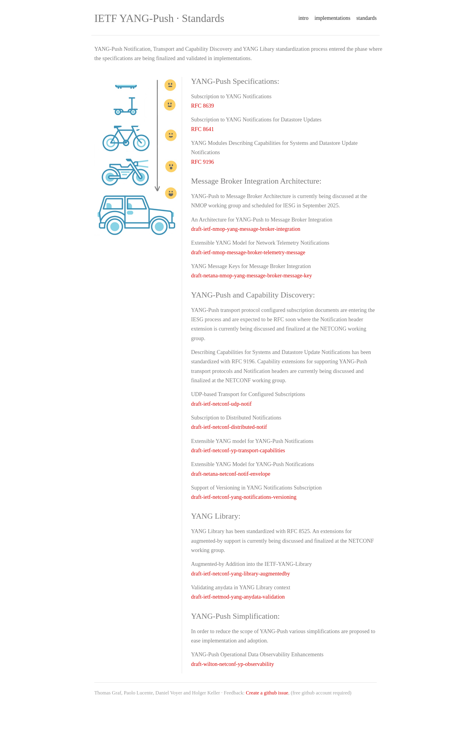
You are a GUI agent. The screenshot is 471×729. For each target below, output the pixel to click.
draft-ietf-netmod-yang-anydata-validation (238, 597)
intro (303, 18)
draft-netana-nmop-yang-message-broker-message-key (251, 276)
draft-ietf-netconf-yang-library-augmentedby (240, 574)
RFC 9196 (202, 162)
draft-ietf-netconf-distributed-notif (229, 427)
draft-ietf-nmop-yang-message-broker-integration (245, 229)
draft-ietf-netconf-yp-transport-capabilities (238, 450)
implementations (332, 18)
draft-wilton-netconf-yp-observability (232, 664)
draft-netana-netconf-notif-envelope (230, 474)
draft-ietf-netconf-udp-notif (221, 404)
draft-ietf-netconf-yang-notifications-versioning (243, 497)
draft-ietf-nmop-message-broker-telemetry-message (248, 252)
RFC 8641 (202, 129)
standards (366, 18)
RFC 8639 (202, 106)
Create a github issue (267, 693)
